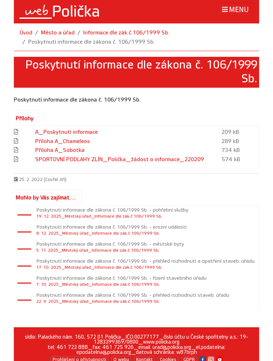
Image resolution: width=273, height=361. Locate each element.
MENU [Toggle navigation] (235, 9)
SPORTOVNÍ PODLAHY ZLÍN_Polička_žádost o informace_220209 (119, 159)
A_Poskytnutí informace (66, 132)
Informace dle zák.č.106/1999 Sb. (126, 32)
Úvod (26, 32)
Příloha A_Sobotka (60, 150)
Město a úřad (58, 32)
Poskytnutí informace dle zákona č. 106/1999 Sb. (91, 42)
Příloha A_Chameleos (62, 141)
